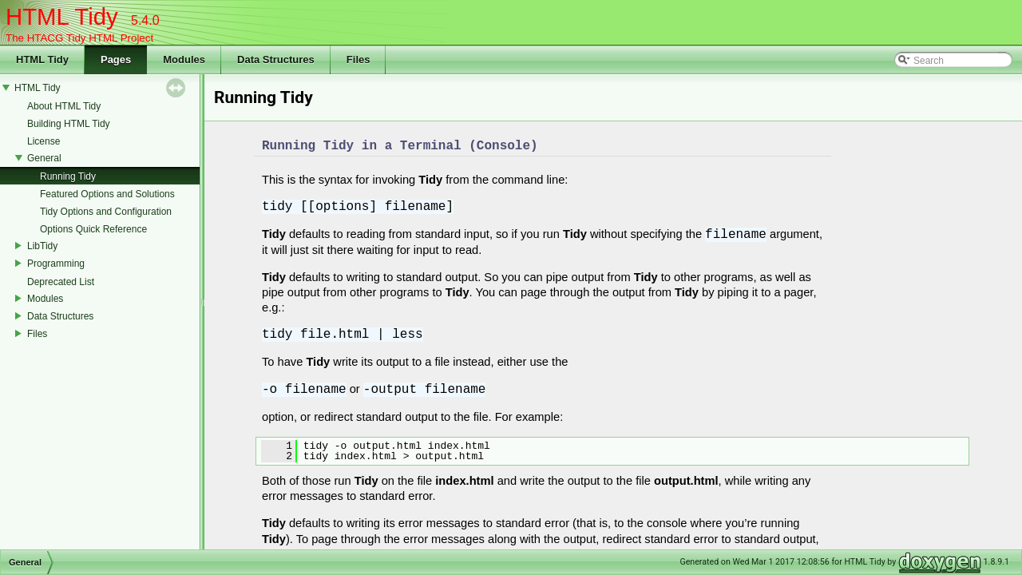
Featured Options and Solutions (107, 194)
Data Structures (60, 316)
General (44, 158)
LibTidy (42, 246)
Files (37, 333)
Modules (45, 298)
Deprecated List (60, 282)
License (43, 141)
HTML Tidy (37, 87)
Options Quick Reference (93, 229)
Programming (56, 263)
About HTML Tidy (64, 106)
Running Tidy (68, 176)
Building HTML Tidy (68, 123)
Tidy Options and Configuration (106, 211)
